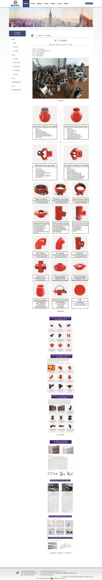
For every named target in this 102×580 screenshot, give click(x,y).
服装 (14, 39)
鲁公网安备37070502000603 (59, 578)
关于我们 (32, 3)
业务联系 (53, 3)
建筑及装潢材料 (17, 82)
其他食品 (16, 74)
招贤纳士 (66, 3)
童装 (15, 43)
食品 (14, 55)
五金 (14, 78)
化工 (14, 86)
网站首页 (26, 3)
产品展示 (46, 3)
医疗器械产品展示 (17, 90)
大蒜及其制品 (17, 70)
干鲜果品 (16, 58)
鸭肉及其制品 (17, 66)
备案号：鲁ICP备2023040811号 (43, 578)
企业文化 (59, 3)
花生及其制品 (17, 62)
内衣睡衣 (16, 47)
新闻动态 (39, 3)
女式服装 (16, 51)
